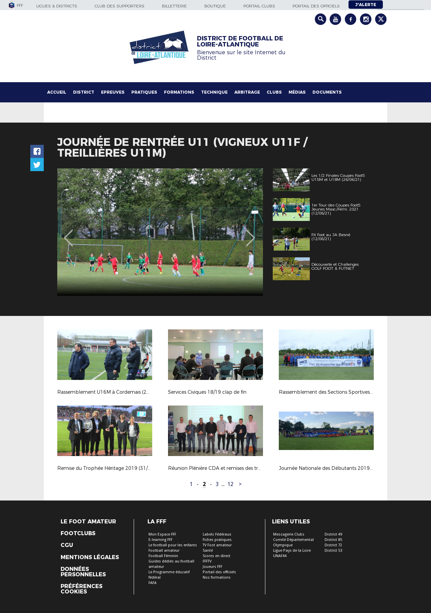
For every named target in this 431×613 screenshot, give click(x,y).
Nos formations (217, 577)
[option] (160, 232)
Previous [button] (68, 233)
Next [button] (251, 233)
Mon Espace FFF (162, 534)
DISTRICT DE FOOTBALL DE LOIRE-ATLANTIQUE (240, 41)
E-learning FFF (160, 540)
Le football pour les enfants (172, 545)
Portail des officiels (316, 6)
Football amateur (163, 550)
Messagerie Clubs (288, 534)
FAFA (152, 583)
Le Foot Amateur (88, 521)
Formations (179, 92)
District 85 (333, 540)
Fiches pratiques (217, 540)
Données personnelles (83, 572)
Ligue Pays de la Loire (292, 550)
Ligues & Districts (56, 6)
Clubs (274, 92)
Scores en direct (216, 556)
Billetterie (174, 6)
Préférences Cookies (81, 589)
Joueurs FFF (212, 566)
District (83, 92)
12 (230, 484)
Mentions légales (90, 557)
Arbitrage (247, 92)
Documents (327, 92)
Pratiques (144, 92)
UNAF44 (280, 556)
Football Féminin (163, 556)
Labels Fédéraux (217, 534)
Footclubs (78, 533)
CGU (67, 545)
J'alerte (365, 4)
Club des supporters (119, 6)
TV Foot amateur (217, 545)
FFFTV (207, 561)
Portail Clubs (259, 6)
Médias (297, 92)
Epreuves (113, 92)
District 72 (333, 545)
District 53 (333, 550)
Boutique (215, 6)
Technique (214, 92)
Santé (208, 550)
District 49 (333, 534)
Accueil (56, 92)
